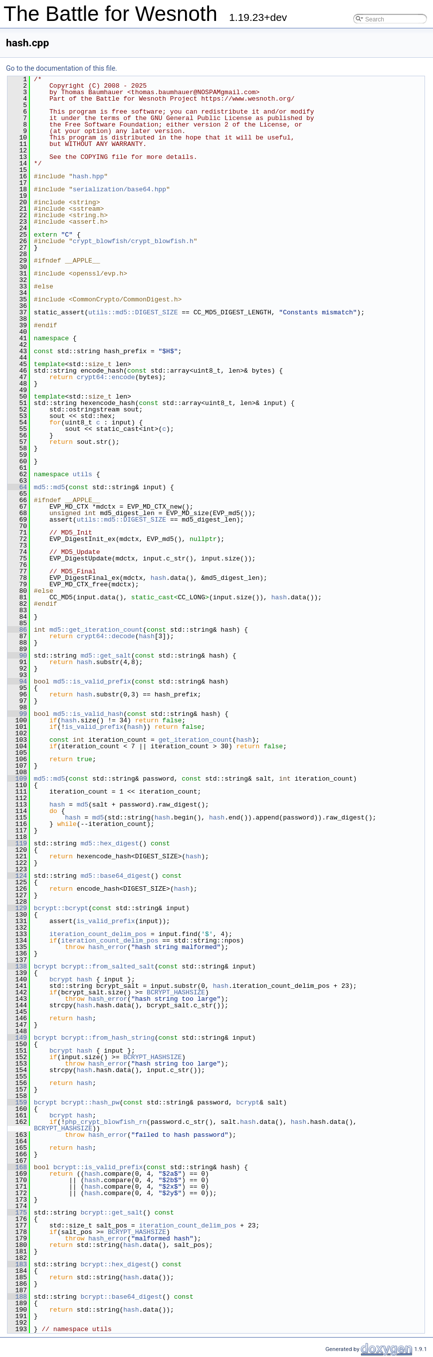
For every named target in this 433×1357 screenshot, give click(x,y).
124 (17, 875)
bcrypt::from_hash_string (107, 1037)
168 (17, 1167)
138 (17, 966)
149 (17, 1037)
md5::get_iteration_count (96, 629)
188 (17, 1296)
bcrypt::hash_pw (90, 1102)
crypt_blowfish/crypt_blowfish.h (133, 241)
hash (158, 577)
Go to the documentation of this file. (61, 68)
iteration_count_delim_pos (98, 934)
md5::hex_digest (109, 843)
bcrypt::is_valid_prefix (98, 1167)
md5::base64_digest (115, 875)
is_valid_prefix (94, 726)
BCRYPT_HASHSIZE (176, 992)
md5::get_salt (105, 655)
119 (17, 843)
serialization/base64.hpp (119, 189)
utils (82, 474)
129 (17, 908)
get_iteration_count (195, 739)
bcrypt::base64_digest (121, 1296)
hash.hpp (88, 176)
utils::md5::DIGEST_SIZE (133, 312)
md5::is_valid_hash (88, 713)
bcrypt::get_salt (111, 1212)
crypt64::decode (106, 636)
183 (17, 1264)
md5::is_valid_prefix (92, 681)
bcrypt (45, 966)
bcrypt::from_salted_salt (107, 966)
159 (17, 1102)
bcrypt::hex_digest (115, 1264)
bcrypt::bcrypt (61, 908)
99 (17, 713)
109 (17, 778)
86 (17, 629)
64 (17, 487)
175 (17, 1212)
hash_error (107, 947)
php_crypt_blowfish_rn (106, 1121)
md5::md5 (49, 487)
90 (17, 655)
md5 (82, 804)
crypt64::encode (106, 377)
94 (17, 681)
